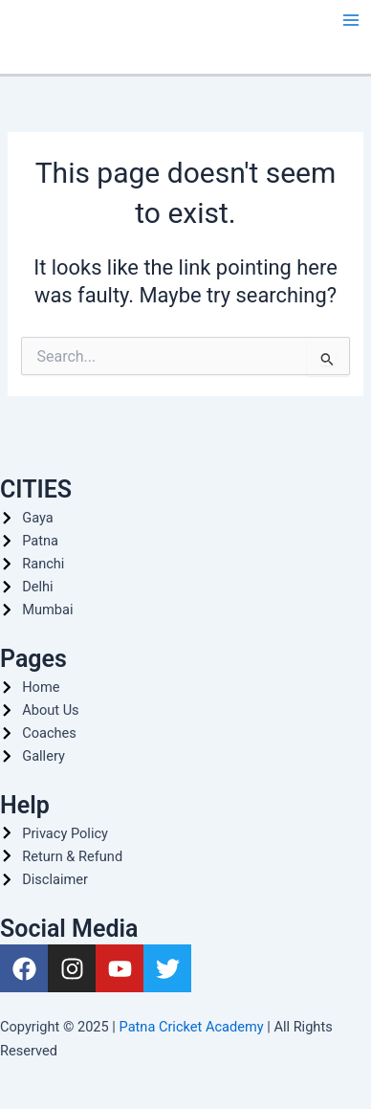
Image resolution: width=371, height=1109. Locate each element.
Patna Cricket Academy (192, 1026)
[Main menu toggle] (351, 20)
